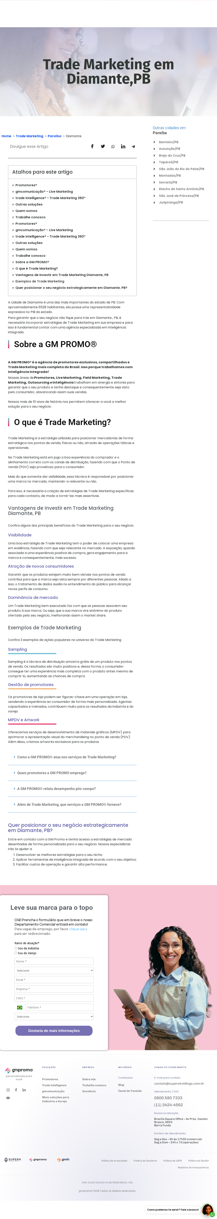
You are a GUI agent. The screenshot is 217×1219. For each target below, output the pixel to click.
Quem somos (26, 211)
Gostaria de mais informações (54, 1031)
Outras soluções (29, 204)
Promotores (50, 1079)
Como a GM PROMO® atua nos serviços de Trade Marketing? (66, 757)
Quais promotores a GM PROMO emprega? (52, 773)
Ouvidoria (145, 17)
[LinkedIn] (24, 1090)
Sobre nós (89, 1079)
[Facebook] (16, 1090)
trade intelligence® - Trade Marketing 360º (50, 198)
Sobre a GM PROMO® (32, 262)
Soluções (51, 17)
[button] (72, 757)
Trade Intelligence (54, 1085)
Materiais (101, 17)
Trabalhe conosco (165, 17)
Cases (82, 17)
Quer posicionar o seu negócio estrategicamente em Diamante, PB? (71, 287)
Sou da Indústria (26, 948)
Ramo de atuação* (26, 943)
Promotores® (26, 185)
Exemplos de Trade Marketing (39, 281)
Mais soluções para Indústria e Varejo (55, 1099)
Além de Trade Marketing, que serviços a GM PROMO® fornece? (69, 804)
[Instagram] (8, 1090)
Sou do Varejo (25, 953)
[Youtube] (8, 1098)
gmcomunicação (53, 1091)
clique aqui (78, 929)
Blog (121, 1085)
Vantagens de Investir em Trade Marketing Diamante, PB (61, 275)
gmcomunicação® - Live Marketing (44, 191)
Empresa (123, 17)
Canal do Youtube (130, 1091)
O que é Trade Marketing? (36, 268)
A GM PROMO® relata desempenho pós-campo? (56, 789)
